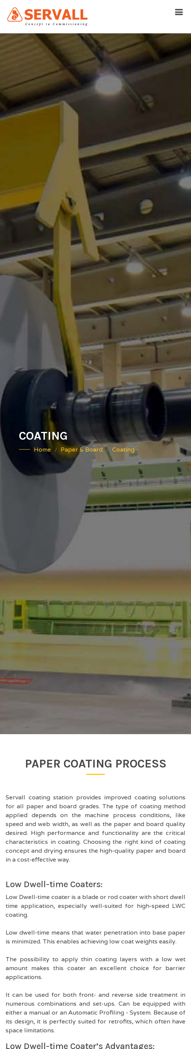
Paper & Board (82, 449)
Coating (123, 449)
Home (42, 449)
